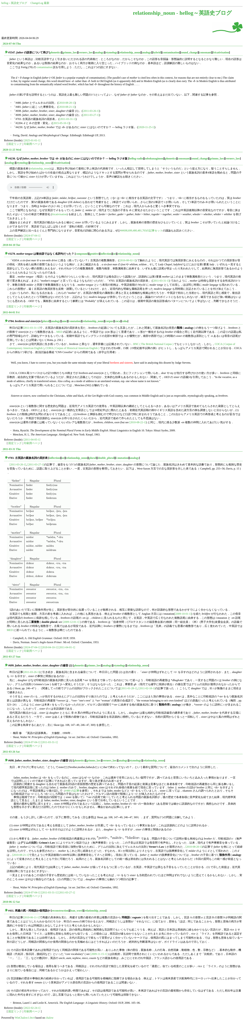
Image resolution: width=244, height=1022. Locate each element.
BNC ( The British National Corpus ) (153, 344)
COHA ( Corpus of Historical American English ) (72, 348)
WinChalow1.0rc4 (25, 1017)
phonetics (55, 52)
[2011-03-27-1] (91, 115)
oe (114, 253)
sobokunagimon (154, 158)
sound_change (189, 52)
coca (117, 321)
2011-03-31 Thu (12, 449)
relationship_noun (129, 52)
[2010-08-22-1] (137, 422)
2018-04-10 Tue (11, 244)
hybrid (157, 52)
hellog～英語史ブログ (14, 3)
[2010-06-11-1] (31, 917)
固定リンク (15, 143)
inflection (105, 253)
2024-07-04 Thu (12, 43)
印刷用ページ (32, 143)
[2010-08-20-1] (66, 102)
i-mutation (75, 321)
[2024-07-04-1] (32, 235)
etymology (111, 52)
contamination (170, 52)
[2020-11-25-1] (146, 127)
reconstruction (60, 910)
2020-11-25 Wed (12, 149)
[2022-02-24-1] (32, 1007)
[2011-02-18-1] (146, 688)
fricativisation (221, 52)
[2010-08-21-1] (66, 106)
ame (64, 321)
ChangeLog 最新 (39, 3)
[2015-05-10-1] (61, 123)
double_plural (106, 457)
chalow (49, 1017)
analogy (99, 52)
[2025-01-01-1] (32, 140)
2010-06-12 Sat (11, 901)
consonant (205, 52)
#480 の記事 (72, 790)
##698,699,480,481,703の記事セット (142, 230)
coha (124, 321)
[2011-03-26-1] (91, 110)
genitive (94, 253)
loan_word (76, 910)
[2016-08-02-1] (127, 260)
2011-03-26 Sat (11, 751)
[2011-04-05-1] (32, 439)
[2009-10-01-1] (183, 613)
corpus (109, 321)
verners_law (86, 52)
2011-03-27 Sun (11, 656)
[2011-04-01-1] (66, 647)
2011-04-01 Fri (11, 312)
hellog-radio (136, 158)
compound (82, 253)
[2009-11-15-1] (98, 954)
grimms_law (70, 52)
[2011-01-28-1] (128, 688)
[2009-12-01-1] (71, 621)
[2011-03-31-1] (67, 119)
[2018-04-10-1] (49, 647)
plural (45, 321)
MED (59, 331)
